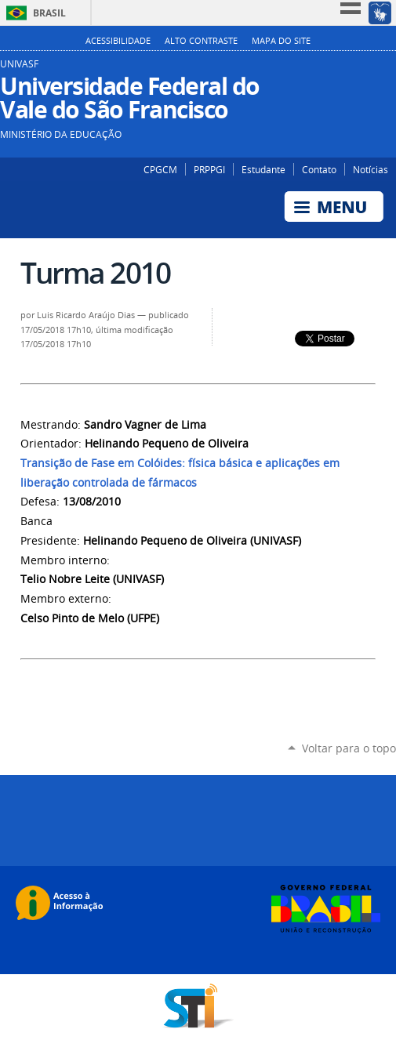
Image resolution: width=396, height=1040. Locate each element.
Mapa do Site (281, 40)
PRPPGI (209, 169)
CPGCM (160, 169)
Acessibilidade (118, 40)
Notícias (370, 169)
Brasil (49, 13)
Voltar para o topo (349, 748)
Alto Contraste (201, 40)
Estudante (263, 169)
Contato (319, 169)
